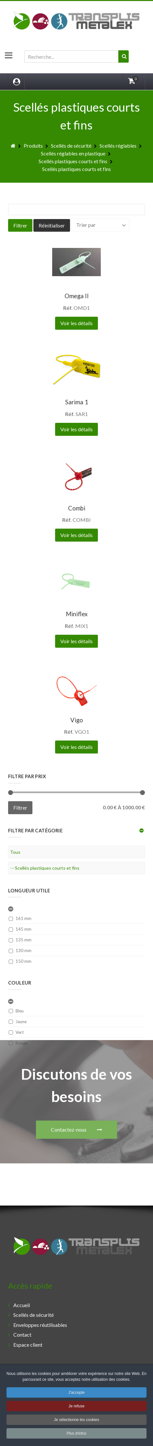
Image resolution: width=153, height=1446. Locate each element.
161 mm (20, 918)
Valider (126, 62)
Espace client (27, 1345)
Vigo (76, 720)
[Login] (16, 81)
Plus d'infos (77, 1434)
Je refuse (76, 1407)
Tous (15, 852)
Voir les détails (76, 323)
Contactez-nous (76, 1071)
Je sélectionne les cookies (76, 1421)
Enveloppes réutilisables (40, 1325)
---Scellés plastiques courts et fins (44, 868)
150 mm (20, 961)
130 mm (20, 950)
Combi (76, 508)
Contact (22, 1334)
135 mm (20, 939)
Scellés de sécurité (33, 1315)
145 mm (20, 929)
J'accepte (76, 1393)
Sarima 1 (76, 402)
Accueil (21, 1305)
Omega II (77, 296)
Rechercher (24, 50)
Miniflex (77, 614)
